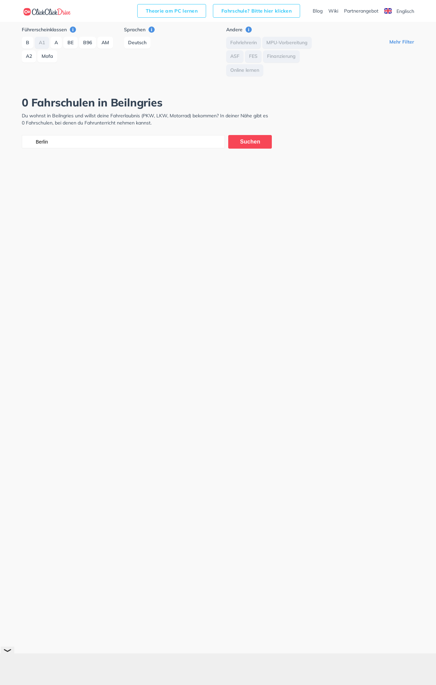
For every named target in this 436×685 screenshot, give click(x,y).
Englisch (399, 11)
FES (253, 56)
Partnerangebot (361, 11)
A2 (29, 56)
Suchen (250, 142)
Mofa (47, 56)
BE (70, 42)
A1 (42, 42)
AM (105, 42)
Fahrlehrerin (243, 42)
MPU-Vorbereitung (287, 42)
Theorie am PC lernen (172, 11)
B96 (87, 42)
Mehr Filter (401, 42)
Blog (318, 11)
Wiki (333, 11)
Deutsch (137, 42)
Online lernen (244, 70)
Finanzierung (281, 56)
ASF (234, 56)
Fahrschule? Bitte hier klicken (256, 11)
